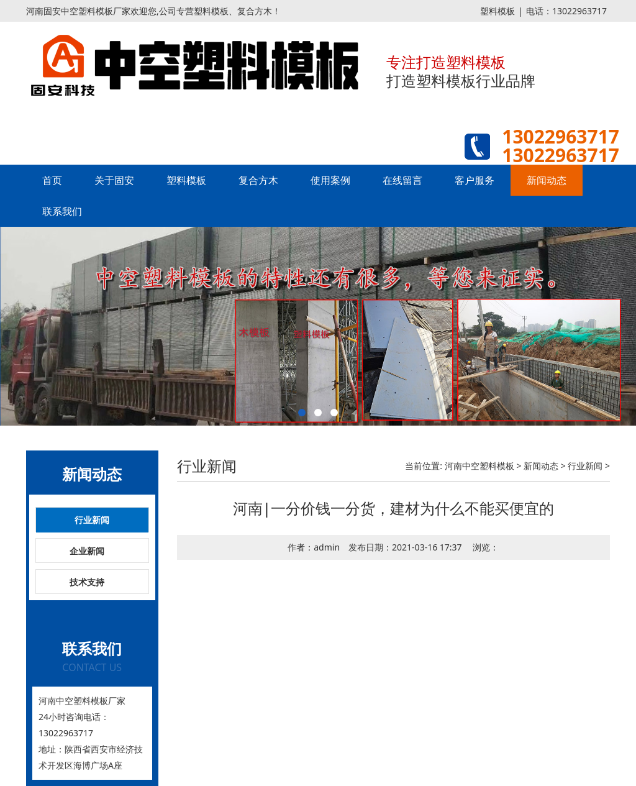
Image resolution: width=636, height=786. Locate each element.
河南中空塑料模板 (479, 466)
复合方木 (258, 180)
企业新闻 (87, 551)
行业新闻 (92, 520)
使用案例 (330, 180)
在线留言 (402, 180)
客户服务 (474, 180)
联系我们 (62, 211)
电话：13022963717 (566, 11)
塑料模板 (497, 11)
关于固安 (114, 180)
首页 (52, 180)
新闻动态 (546, 180)
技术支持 (87, 582)
